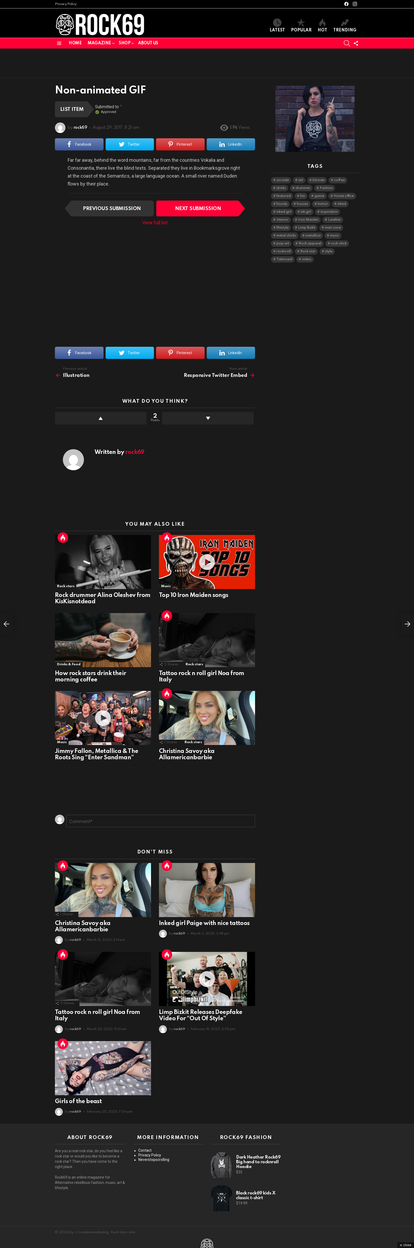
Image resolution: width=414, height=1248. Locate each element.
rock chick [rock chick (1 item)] (339, 243)
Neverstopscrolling (153, 1159)
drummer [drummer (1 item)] (302, 188)
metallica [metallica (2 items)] (313, 235)
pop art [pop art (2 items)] (282, 243)
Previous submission (112, 208)
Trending (344, 25)
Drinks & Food (68, 664)
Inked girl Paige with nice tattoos (204, 923)
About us (148, 43)
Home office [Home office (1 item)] (344, 196)
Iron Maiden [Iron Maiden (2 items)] (308, 219)
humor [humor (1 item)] (323, 204)
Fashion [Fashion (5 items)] (326, 188)
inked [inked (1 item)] (341, 204)
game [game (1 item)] (319, 196)
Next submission (198, 208)
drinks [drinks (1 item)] (281, 188)
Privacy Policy (66, 4)
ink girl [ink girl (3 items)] (306, 211)
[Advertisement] (207, 63)
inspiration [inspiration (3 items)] (329, 211)
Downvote (208, 418)
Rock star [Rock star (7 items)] (308, 251)
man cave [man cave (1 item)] (333, 227)
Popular (301, 25)
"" (121, 106)
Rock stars (65, 586)
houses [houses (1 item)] (302, 204)
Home (75, 43)
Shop (124, 43)
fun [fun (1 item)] (302, 196)
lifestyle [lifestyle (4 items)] (282, 227)
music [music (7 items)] (334, 235)
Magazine (99, 43)
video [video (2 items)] (306, 259)
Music (166, 586)
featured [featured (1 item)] (283, 196)
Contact (145, 1150)
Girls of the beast (78, 1101)
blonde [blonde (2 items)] (318, 180)
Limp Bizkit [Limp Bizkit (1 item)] (306, 227)
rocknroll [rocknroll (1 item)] (283, 251)
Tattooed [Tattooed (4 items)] (284, 259)
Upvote (101, 418)
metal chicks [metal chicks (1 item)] (286, 235)
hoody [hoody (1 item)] (281, 204)
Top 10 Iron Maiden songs (193, 595)
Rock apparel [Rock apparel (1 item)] (310, 243)
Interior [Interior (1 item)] (282, 219)
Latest (277, 25)
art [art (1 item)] (300, 180)
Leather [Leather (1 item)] (334, 219)
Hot (322, 25)
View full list (155, 222)
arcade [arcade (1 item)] (282, 180)
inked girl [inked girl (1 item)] (283, 211)
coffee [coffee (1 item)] (339, 180)
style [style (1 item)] (328, 251)
